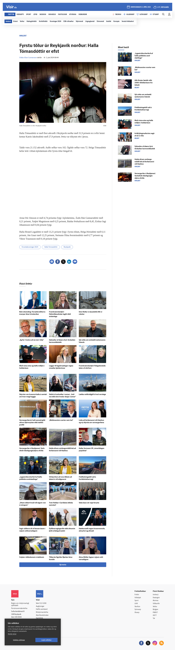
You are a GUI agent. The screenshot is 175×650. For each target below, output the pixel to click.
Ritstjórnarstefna (42, 612)
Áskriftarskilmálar (42, 615)
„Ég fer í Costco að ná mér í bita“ (31, 340)
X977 (155, 615)
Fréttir (137, 595)
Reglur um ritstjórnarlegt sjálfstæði (20, 604)
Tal (154, 618)
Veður (155, 607)
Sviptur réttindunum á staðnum (31, 557)
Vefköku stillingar (19, 640)
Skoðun (137, 607)
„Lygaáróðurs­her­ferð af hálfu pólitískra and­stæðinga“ (144, 56)
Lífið (136, 603)
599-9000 (18, 617)
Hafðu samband (41, 609)
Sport (136, 600)
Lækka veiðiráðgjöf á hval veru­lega (92, 394)
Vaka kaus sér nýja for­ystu (89, 503)
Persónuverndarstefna (19, 608)
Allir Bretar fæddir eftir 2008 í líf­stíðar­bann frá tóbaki (143, 83)
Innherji (155, 595)
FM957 (155, 612)
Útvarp (137, 612)
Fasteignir (156, 598)
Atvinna (155, 600)
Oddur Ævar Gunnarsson (28, 58)
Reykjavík (67, 247)
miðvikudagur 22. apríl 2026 (141, 7)
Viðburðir (156, 603)
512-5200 (42, 603)
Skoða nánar (12, 634)
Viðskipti (138, 598)
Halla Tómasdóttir (50, 247)
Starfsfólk (39, 618)
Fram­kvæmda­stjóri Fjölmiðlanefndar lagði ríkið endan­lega (60, 314)
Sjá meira (62, 565)
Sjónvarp (138, 609)
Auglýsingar (40, 606)
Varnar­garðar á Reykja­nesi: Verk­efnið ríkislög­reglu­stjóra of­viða (145, 176)
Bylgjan (155, 609)
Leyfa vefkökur (46, 640)
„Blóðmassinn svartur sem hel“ (61, 420)
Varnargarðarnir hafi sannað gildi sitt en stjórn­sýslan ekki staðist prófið (32, 422)
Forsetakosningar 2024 (30, 247)
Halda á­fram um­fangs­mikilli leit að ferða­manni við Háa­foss (144, 162)
